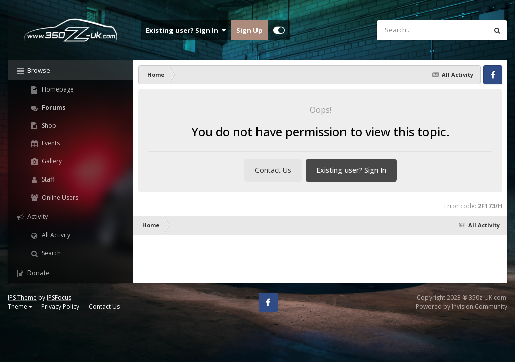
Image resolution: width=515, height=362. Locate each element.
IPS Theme (22, 297)
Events (50, 143)
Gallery (51, 161)
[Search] (406, 30)
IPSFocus (59, 297)
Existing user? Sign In (186, 30)
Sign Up (249, 30)
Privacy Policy (60, 306)
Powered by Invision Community (461, 306)
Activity (37, 216)
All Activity (55, 235)
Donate (38, 272)
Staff (47, 179)
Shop (48, 125)
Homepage (57, 89)
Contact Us (273, 170)
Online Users (59, 197)
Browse (38, 70)
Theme (20, 306)
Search (50, 253)
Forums (53, 107)
